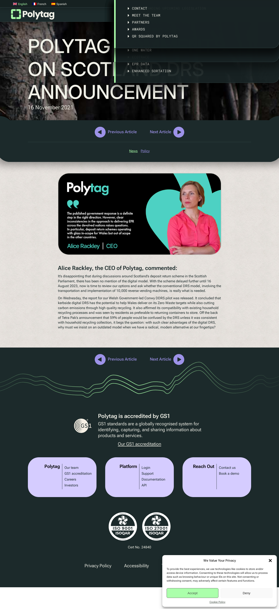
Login (146, 468)
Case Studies (182, 16)
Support (148, 473)
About (241, 16)
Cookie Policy (217, 602)
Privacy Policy (98, 565)
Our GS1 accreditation (139, 444)
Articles (266, 16)
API (144, 485)
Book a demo (229, 473)
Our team (71, 468)
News (133, 151)
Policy (145, 151)
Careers (70, 479)
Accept (193, 593)
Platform (126, 16)
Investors (71, 485)
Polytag (32, 15)
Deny (246, 593)
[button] (270, 560)
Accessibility (136, 565)
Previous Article (122, 131)
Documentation (153, 479)
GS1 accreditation (78, 473)
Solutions (152, 16)
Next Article (160, 131)
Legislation (214, 16)
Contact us (227, 468)
